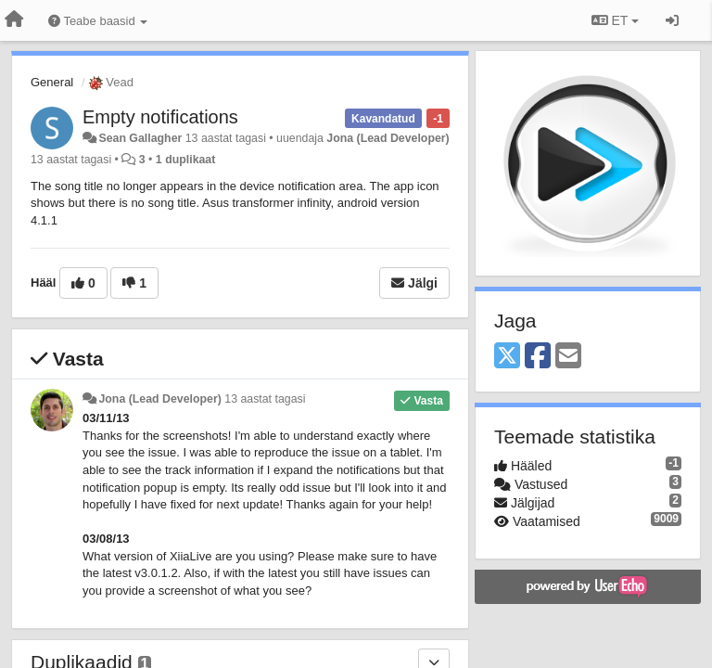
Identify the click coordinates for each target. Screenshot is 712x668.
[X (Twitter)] (507, 356)
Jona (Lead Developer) (387, 138)
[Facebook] (538, 356)
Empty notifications (160, 117)
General (52, 82)
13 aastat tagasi (264, 398)
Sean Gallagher (140, 138)
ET (615, 20)
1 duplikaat (185, 159)
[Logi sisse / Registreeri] (672, 20)
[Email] (568, 356)
